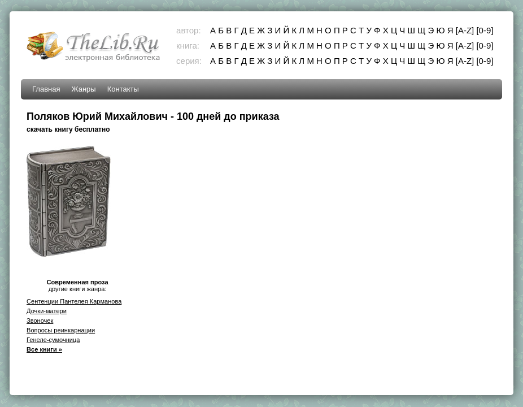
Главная (46, 89)
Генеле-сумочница (53, 339)
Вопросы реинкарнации (61, 330)
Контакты (123, 89)
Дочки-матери (47, 311)
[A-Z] (465, 30)
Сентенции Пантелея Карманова (74, 301)
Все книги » (44, 349)
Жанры (84, 89)
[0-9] (484, 30)
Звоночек (40, 320)
